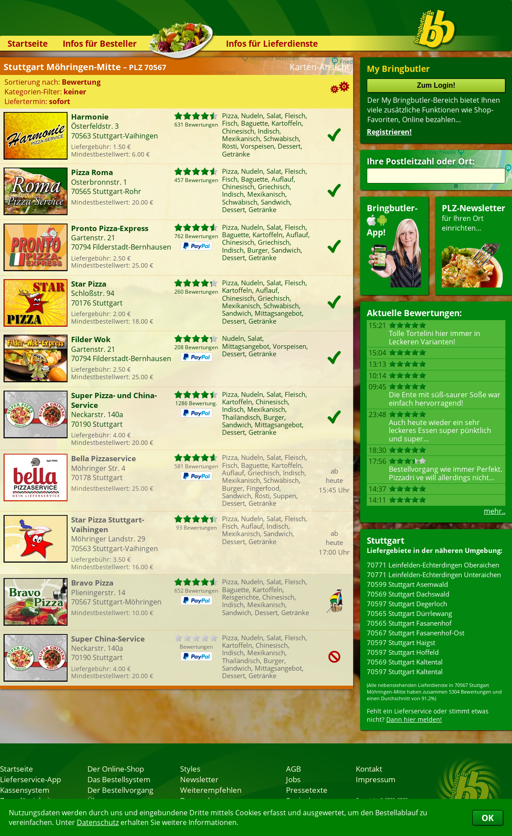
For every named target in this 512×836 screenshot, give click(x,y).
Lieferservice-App (30, 779)
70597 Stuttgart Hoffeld (403, 652)
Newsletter (199, 779)
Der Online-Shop (115, 768)
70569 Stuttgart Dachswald (408, 594)
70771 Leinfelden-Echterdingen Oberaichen (433, 564)
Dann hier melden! (414, 719)
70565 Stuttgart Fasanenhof (409, 623)
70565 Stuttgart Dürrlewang (409, 613)
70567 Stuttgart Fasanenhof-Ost (415, 632)
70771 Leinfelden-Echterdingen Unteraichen (434, 574)
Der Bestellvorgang (120, 789)
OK (488, 817)
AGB (293, 768)
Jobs (293, 779)
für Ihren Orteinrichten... (473, 244)
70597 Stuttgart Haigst (401, 642)
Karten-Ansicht (320, 67)
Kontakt (369, 768)
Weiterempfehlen (210, 789)
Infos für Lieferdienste (272, 43)
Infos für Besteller (100, 43)
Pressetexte (307, 789)
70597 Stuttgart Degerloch (407, 603)
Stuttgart (385, 540)
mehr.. (494, 511)
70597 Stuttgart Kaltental (405, 671)
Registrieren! (389, 132)
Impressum (375, 779)
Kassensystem (24, 789)
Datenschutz (98, 822)
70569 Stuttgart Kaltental (405, 661)
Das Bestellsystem (119, 779)
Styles (190, 768)
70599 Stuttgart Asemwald (407, 584)
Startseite (28, 43)
